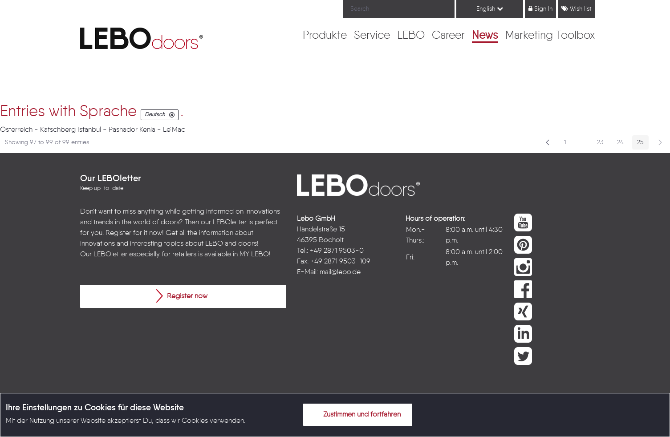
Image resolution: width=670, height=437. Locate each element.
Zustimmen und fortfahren (357, 414)
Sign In (540, 8)
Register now (181, 296)
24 (623, 144)
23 (603, 144)
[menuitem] (324, 36)
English (489, 8)
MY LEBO (254, 254)
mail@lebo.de (340, 272)
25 (643, 144)
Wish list (576, 8)
